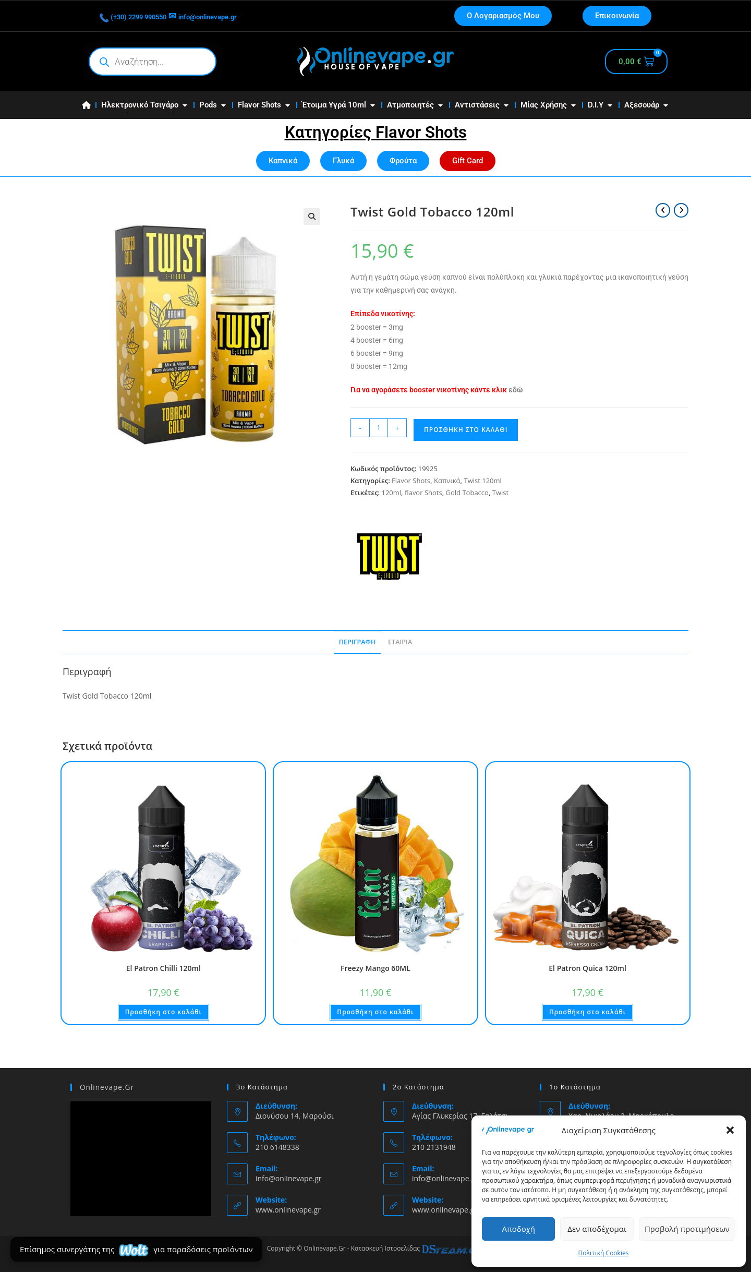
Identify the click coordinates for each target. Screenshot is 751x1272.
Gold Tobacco (467, 492)
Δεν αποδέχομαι (596, 1228)
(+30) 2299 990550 (144, 15)
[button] (730, 1130)
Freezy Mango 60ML (375, 968)
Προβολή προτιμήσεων (687, 1228)
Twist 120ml (482, 480)
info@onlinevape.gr (242, 15)
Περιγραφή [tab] (357, 642)
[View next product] (681, 210)
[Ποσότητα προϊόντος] (378, 427)
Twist (500, 492)
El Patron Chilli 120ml (163, 968)
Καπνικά (447, 480)
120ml (391, 492)
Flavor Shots (411, 480)
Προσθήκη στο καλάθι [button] (163, 1011)
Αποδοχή (518, 1228)
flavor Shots (423, 492)
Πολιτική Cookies (603, 1253)
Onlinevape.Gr (106, 1086)
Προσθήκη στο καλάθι (465, 429)
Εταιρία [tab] (400, 642)
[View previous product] (663, 210)
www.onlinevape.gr (288, 1210)
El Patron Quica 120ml (587, 968)
